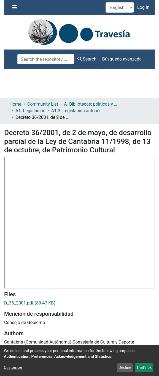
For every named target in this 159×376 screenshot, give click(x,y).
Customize (13, 367)
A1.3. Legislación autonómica (78, 110)
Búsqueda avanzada (122, 59)
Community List (42, 104)
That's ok (144, 367)
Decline (124, 367)
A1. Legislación (30, 110)
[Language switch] (120, 7)
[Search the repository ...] (45, 59)
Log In (143, 7)
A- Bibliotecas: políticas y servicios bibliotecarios (91, 104)
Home (15, 104)
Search (86, 59)
